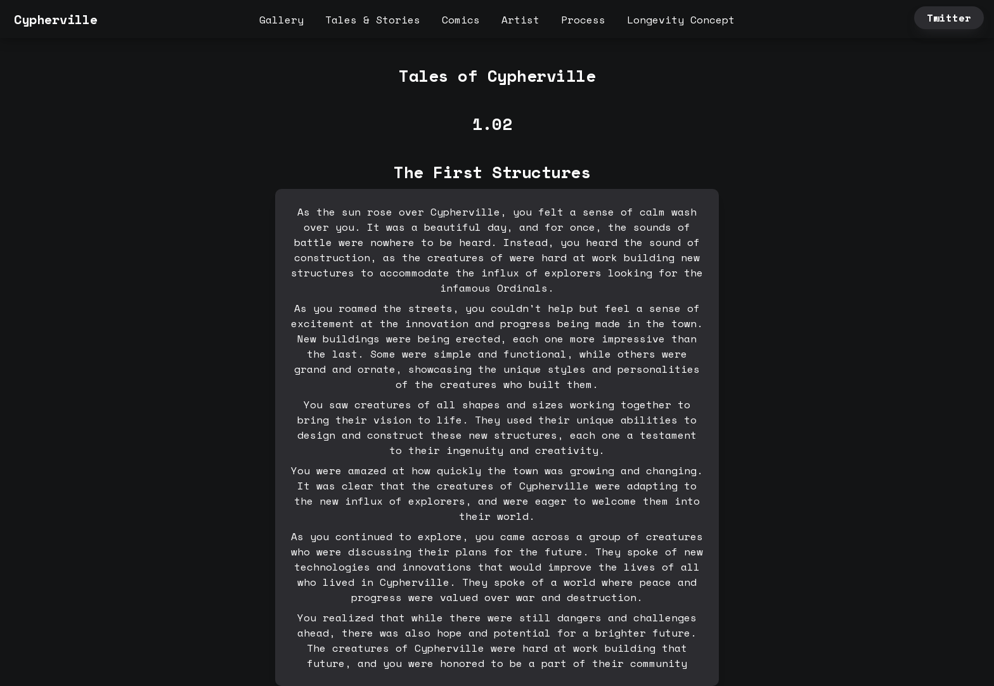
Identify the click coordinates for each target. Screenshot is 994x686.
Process (583, 19)
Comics (461, 19)
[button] (11, 19)
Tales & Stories (372, 19)
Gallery (281, 19)
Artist (520, 19)
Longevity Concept (681, 19)
